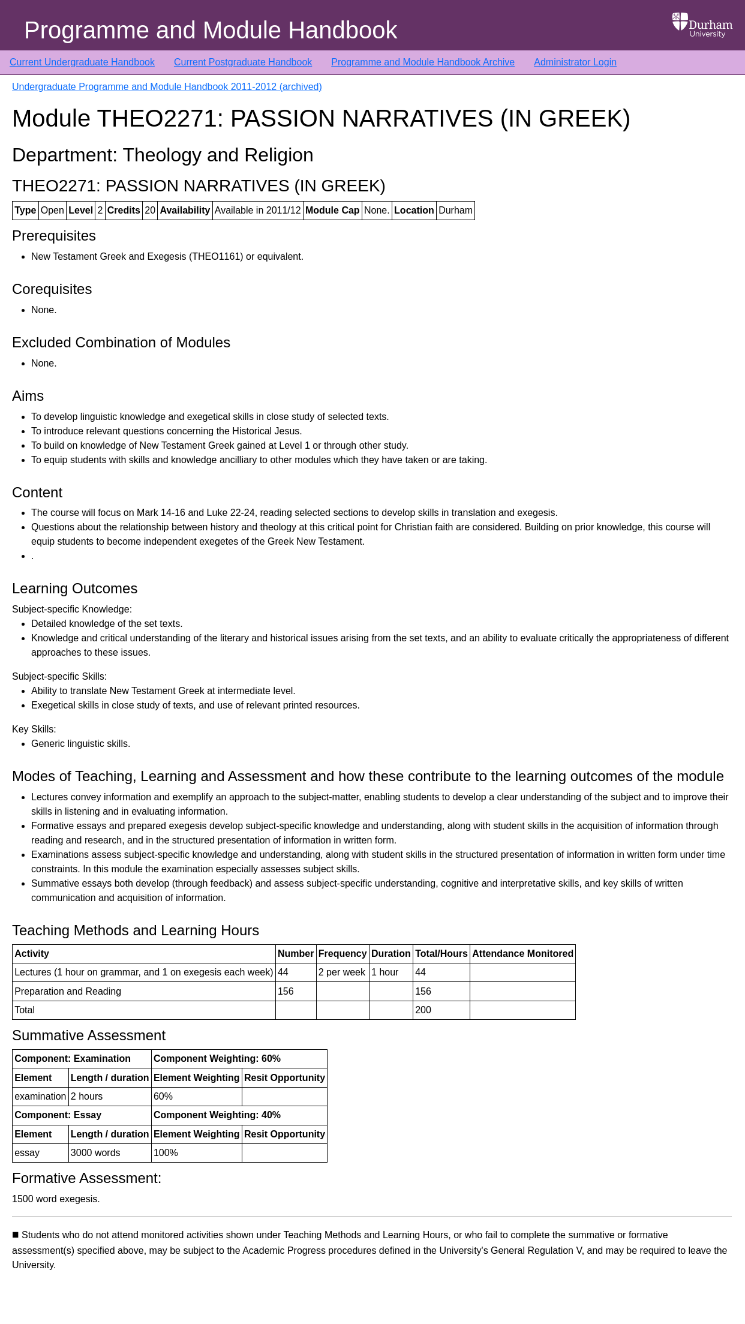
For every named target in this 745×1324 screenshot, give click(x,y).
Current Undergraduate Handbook (82, 62)
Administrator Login (575, 62)
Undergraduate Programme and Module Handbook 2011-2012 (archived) (167, 87)
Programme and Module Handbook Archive (423, 62)
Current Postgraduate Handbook (243, 62)
